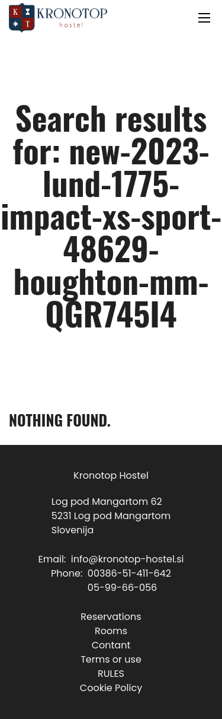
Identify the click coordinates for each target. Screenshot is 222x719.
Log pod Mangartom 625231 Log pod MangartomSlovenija (111, 516)
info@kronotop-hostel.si (127, 559)
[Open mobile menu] (204, 18)
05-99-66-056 (122, 587)
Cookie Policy (111, 688)
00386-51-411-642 (129, 573)
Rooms (111, 631)
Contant (111, 645)
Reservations (111, 616)
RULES (111, 673)
